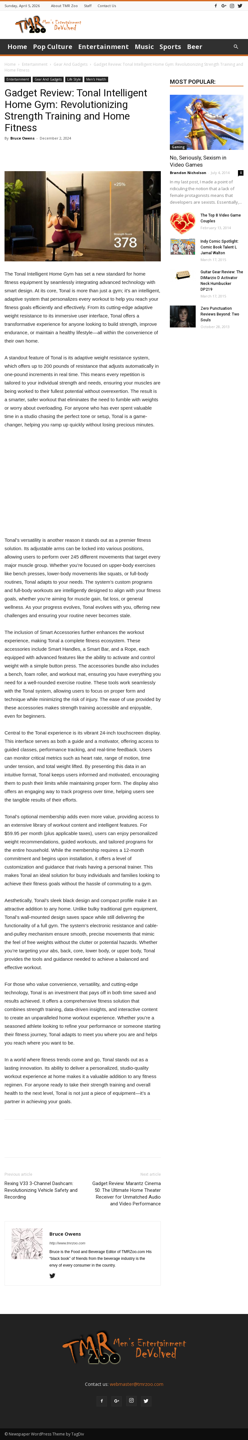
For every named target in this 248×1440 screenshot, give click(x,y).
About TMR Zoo (64, 5)
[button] (235, 47)
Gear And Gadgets (71, 64)
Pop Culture (52, 46)
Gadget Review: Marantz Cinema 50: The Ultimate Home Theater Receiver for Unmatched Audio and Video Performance (126, 1194)
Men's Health (96, 79)
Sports (170, 46)
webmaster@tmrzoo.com (136, 1384)
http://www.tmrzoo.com (67, 1243)
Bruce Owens (22, 138)
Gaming (178, 147)
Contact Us (107, 5)
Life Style (74, 79)
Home (17, 46)
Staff (87, 5)
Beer (194, 46)
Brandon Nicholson (188, 172)
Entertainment (103, 46)
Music (144, 46)
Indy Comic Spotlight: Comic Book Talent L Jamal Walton (220, 247)
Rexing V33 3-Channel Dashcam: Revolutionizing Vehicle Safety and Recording (41, 1190)
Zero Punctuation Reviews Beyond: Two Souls (220, 314)
